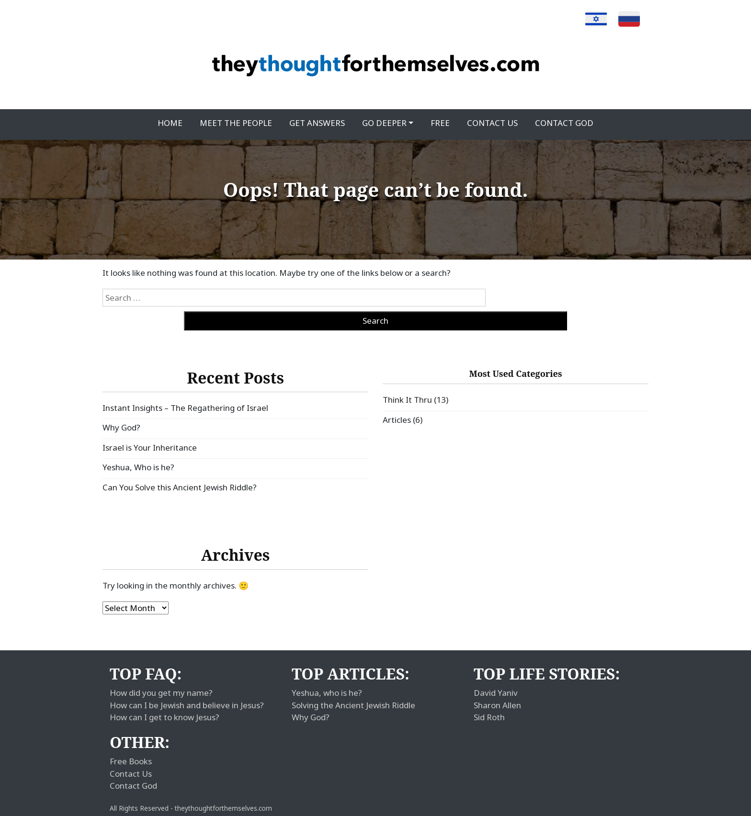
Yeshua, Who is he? (138, 467)
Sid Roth (489, 717)
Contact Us (492, 122)
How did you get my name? (161, 692)
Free (440, 122)
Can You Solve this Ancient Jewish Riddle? (179, 487)
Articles (397, 419)
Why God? (121, 427)
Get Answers (317, 122)
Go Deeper (384, 122)
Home (170, 122)
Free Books (131, 761)
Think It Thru (407, 399)
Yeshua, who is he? (327, 692)
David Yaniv (496, 692)
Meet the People (236, 122)
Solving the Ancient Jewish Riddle (353, 705)
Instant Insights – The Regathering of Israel (185, 407)
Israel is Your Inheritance (149, 447)
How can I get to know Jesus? (164, 717)
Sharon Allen (497, 705)
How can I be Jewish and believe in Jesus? (187, 705)
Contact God (564, 122)
